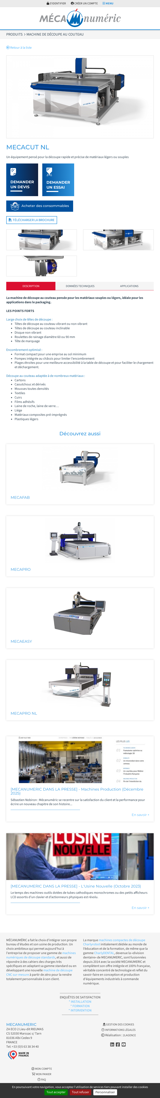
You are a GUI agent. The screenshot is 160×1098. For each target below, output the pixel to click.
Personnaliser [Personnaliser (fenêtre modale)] (105, 1092)
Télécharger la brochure (32, 220)
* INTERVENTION (80, 1010)
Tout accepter (56, 1092)
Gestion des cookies (118, 1024)
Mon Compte (41, 1069)
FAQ (42, 1080)
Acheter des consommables (45, 206)
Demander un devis (22, 184)
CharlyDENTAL (104, 953)
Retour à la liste (19, 47)
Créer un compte (84, 3)
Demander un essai (58, 184)
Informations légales (118, 1030)
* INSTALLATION (80, 1001)
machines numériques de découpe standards (41, 955)
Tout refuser (80, 1092)
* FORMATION (80, 1006)
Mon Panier (41, 1074)
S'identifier (56, 3)
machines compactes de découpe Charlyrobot (114, 942)
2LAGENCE (129, 1035)
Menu (107, 3)
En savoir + (140, 815)
